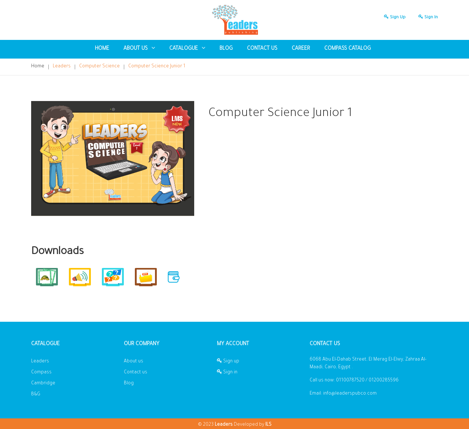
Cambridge (43, 383)
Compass (41, 372)
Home (102, 49)
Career (301, 49)
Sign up (393, 17)
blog (226, 49)
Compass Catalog (347, 49)
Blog (129, 383)
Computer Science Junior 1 (156, 66)
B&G (35, 394)
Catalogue (187, 48)
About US (139, 48)
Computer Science (99, 66)
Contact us (262, 49)
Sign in (426, 17)
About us (133, 361)
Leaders (62, 66)
